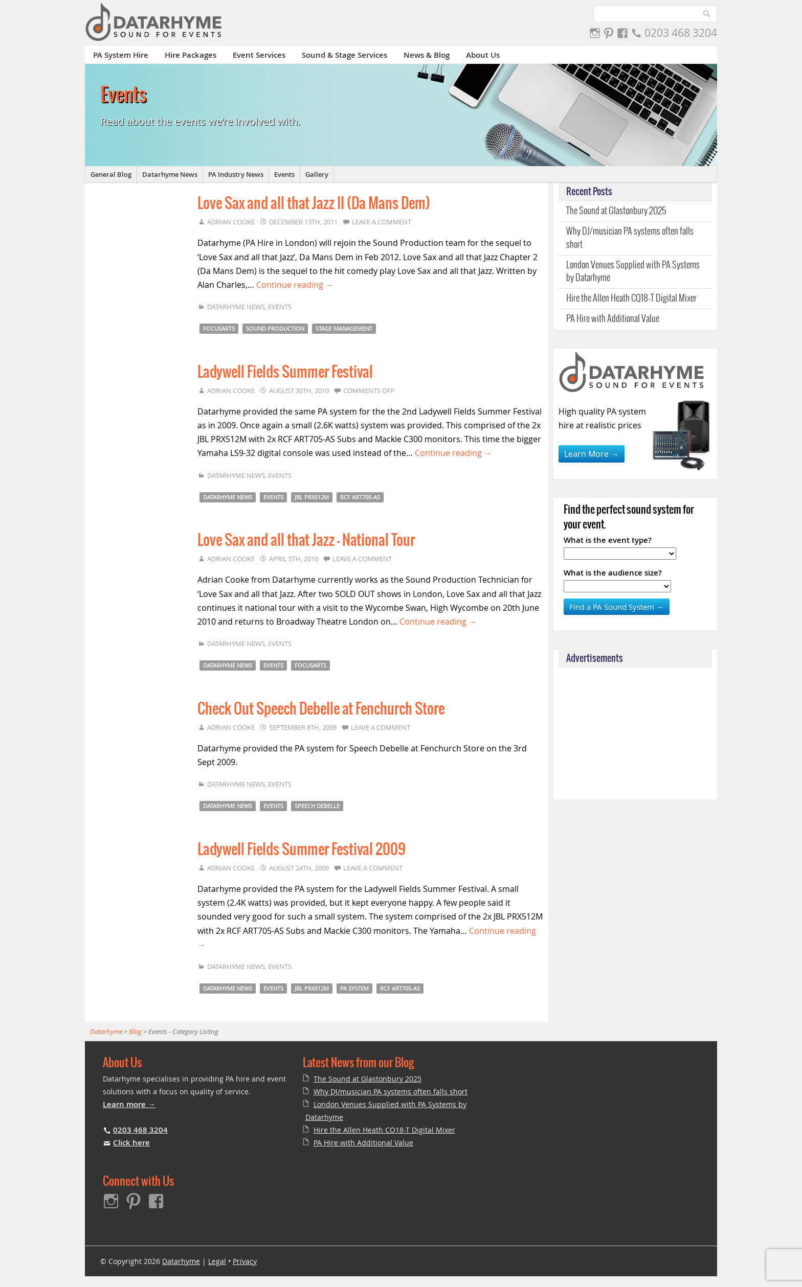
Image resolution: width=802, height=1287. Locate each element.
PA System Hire (120, 55)
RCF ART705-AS (360, 497)
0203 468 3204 (680, 33)
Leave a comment (381, 221)
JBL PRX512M (312, 497)
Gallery (316, 174)
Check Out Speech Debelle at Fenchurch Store (320, 709)
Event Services (259, 55)
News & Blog (427, 55)
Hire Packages (190, 55)
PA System (354, 988)
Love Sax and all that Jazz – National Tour (306, 541)
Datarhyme (181, 1261)
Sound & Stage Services (344, 55)
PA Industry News (235, 174)
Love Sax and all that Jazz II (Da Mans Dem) (313, 204)
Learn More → (591, 453)
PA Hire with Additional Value (612, 319)
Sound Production (275, 328)
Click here (131, 1142)
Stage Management (344, 328)
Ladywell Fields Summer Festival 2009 (301, 850)
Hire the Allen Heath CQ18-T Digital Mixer (631, 298)
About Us (483, 55)
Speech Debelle (317, 806)
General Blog (111, 174)
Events (284, 174)
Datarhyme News (169, 174)
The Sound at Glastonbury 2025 (616, 211)
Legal (217, 1261)
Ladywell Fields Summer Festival (285, 372)
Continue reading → (294, 284)
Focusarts (219, 328)
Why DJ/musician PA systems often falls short (630, 237)
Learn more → (129, 1104)
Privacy (245, 1261)
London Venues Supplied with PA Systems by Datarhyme (633, 271)
